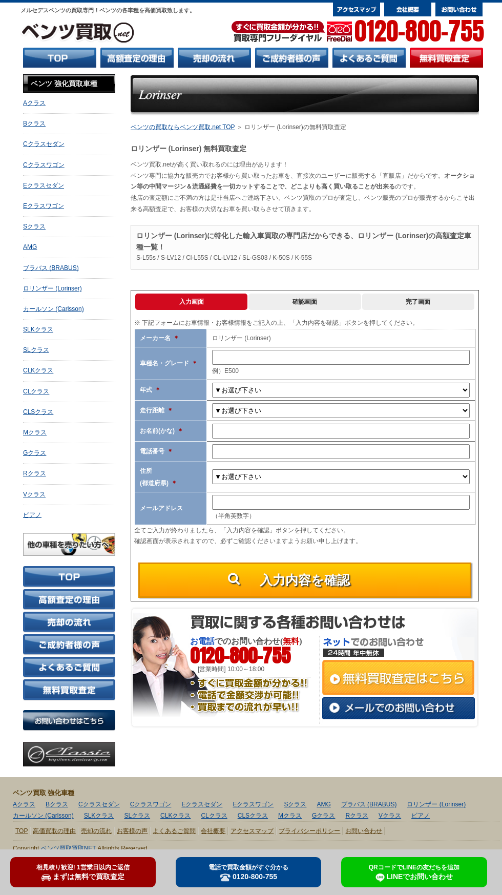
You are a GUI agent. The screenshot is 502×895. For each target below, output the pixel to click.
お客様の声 (132, 831)
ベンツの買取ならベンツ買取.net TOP (183, 127)
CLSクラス (38, 411)
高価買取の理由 (54, 831)
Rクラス (34, 473)
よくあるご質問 (174, 831)
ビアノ (32, 514)
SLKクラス (38, 329)
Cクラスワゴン (44, 165)
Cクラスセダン (44, 144)
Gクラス (34, 452)
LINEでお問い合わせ (414, 873)
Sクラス (34, 226)
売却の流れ (96, 831)
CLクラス (36, 391)
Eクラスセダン (43, 185)
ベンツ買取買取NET (68, 848)
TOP (21, 831)
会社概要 (213, 831)
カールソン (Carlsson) (53, 309)
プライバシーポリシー (309, 831)
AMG (30, 247)
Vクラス (34, 494)
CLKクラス (38, 370)
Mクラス (35, 432)
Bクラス (34, 123)
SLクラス (36, 349)
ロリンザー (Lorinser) (52, 288)
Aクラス (34, 103)
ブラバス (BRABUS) (51, 268)
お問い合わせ (363, 831)
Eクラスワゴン (43, 206)
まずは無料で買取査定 (83, 872)
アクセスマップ (252, 831)
